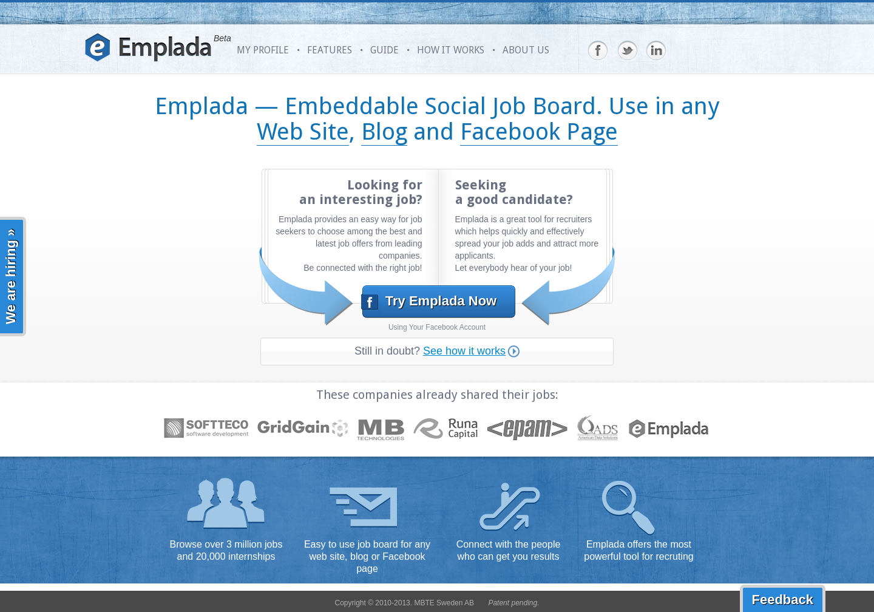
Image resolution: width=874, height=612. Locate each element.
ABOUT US (526, 50)
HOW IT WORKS (450, 50)
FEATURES (329, 50)
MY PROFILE (263, 50)
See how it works (471, 351)
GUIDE (384, 50)
